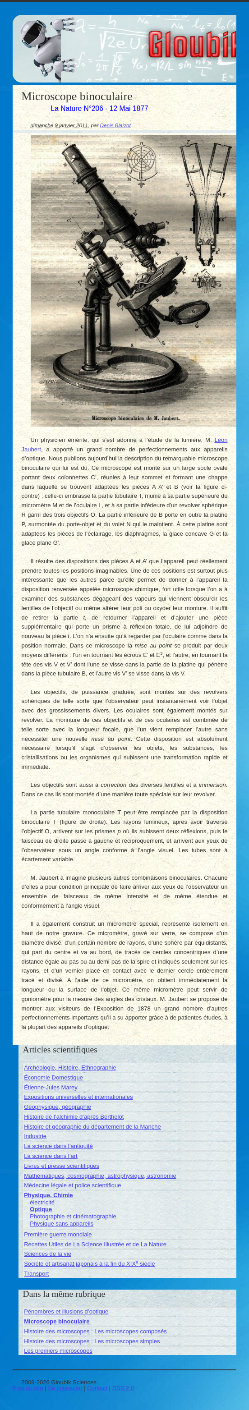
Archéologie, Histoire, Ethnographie (70, 1067)
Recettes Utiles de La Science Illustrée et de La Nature (95, 1244)
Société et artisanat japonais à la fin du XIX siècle (89, 1263)
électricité (42, 1202)
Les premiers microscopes (58, 1350)
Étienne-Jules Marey (51, 1087)
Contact (97, 1388)
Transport (36, 1273)
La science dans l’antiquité (58, 1146)
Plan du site (28, 1388)
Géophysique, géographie (57, 1106)
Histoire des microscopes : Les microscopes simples (92, 1341)
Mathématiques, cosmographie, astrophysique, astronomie (100, 1175)
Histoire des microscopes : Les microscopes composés (95, 1331)
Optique (41, 1209)
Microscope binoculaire (56, 1321)
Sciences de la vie (47, 1253)
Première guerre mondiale (58, 1234)
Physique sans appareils (61, 1223)
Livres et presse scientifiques (61, 1165)
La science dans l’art (51, 1156)
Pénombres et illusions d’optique (66, 1311)
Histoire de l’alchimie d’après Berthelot (74, 1116)
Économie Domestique (53, 1077)
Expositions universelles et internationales (78, 1096)
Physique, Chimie (48, 1195)
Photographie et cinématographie (73, 1216)
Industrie (35, 1136)
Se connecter (65, 1388)
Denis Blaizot (115, 125)
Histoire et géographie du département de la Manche (92, 1126)
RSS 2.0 (123, 1388)
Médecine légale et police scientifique (72, 1185)
